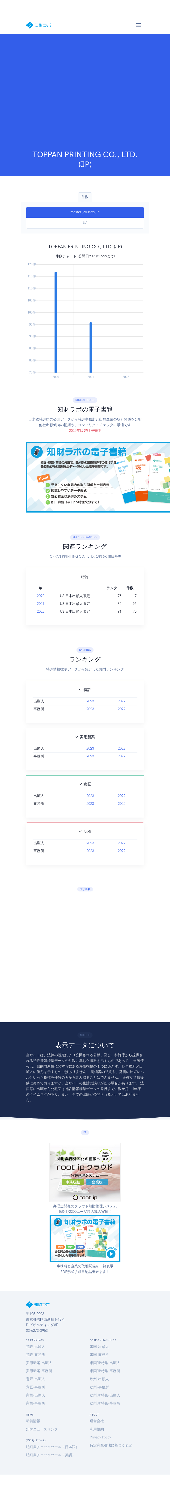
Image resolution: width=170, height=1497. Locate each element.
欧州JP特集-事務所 (105, 1403)
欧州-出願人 (99, 1379)
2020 (40, 617)
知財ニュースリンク (42, 1429)
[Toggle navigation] (138, 25)
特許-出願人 (35, 1346)
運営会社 (97, 1421)
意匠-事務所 (35, 1387)
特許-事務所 (35, 1355)
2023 (90, 723)
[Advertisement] (54, 93)
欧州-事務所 (99, 1387)
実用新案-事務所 (39, 1371)
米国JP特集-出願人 (105, 1363)
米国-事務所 (99, 1355)
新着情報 (33, 1421)
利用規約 (97, 1429)
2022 (40, 633)
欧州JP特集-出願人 (105, 1395)
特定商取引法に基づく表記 (111, 1445)
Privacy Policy (100, 1437)
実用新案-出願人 (39, 1363)
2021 (40, 625)
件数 (85, 197)
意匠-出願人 (35, 1379)
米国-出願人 (99, 1346)
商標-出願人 (35, 1395)
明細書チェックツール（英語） (51, 1455)
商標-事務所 (35, 1403)
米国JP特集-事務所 (105, 1371)
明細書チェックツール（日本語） (52, 1447)
